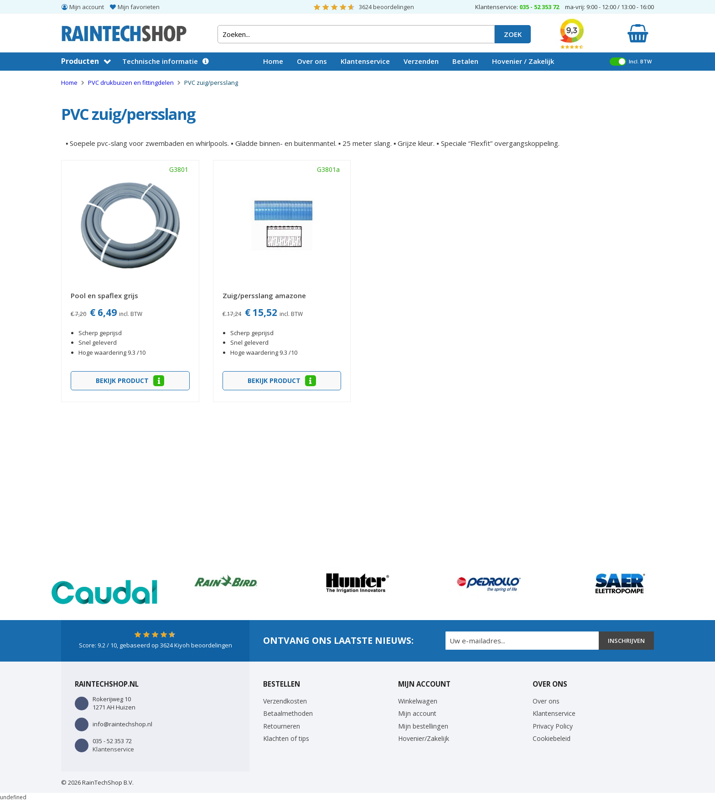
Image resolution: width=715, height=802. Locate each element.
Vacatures (280, 78)
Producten (80, 61)
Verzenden (421, 61)
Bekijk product (123, 380)
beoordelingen (386, 7)
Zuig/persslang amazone (264, 295)
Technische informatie (160, 61)
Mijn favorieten (139, 7)
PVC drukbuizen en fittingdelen (131, 82)
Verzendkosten (285, 701)
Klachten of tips (286, 738)
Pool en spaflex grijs (104, 295)
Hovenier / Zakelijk (523, 61)
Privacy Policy (553, 726)
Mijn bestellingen (423, 726)
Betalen (465, 61)
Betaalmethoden (288, 713)
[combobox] (356, 34)
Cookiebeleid (551, 738)
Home (273, 61)
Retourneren (281, 726)
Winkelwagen (417, 701)
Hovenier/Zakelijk (423, 738)
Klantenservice (365, 61)
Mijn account (86, 7)
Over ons (312, 61)
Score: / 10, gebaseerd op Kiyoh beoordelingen (155, 645)
